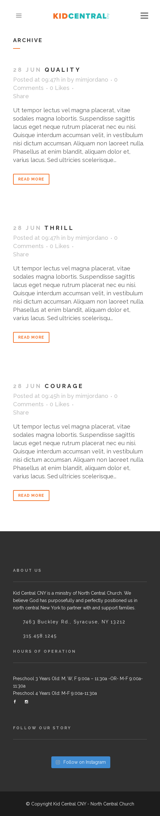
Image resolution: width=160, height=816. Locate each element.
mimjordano (92, 79)
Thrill (59, 227)
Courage (64, 386)
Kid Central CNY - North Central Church (93, 803)
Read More (31, 179)
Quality (63, 69)
